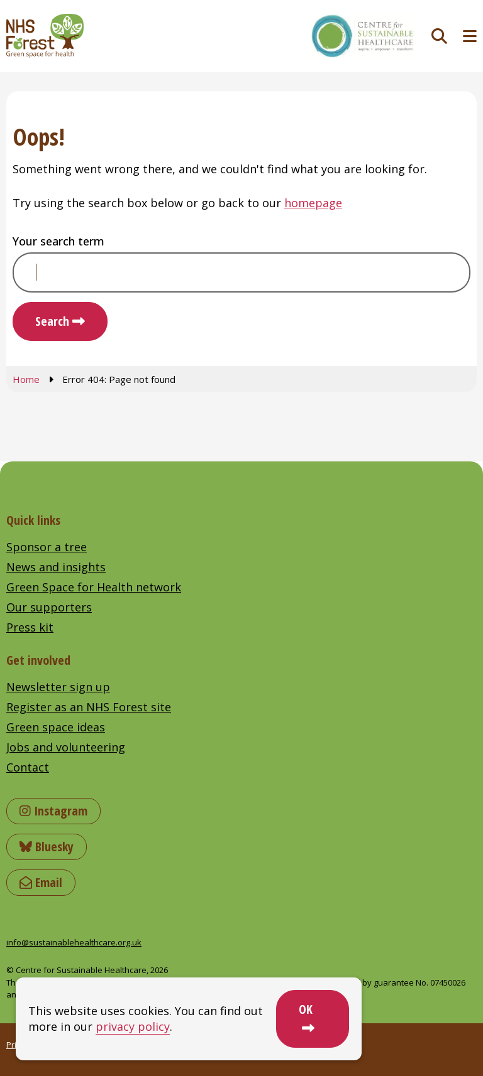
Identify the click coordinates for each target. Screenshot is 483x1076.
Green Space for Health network (93, 586)
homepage (313, 202)
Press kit (29, 627)
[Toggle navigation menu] (470, 36)
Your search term (58, 241)
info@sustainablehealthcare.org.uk (74, 942)
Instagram (53, 810)
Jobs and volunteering (65, 747)
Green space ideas (55, 726)
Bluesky (46, 846)
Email (40, 882)
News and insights (56, 566)
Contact (27, 767)
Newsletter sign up (58, 686)
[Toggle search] (439, 36)
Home (26, 379)
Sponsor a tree (46, 546)
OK (306, 1009)
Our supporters (49, 607)
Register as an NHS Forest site (88, 706)
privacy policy (133, 1026)
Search (52, 321)
